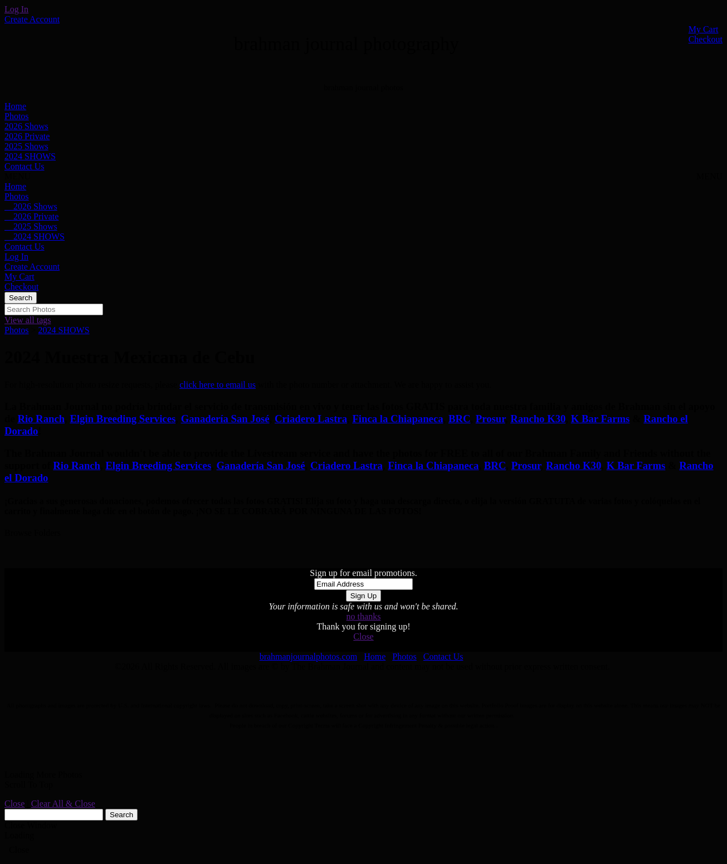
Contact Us (24, 166)
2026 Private (27, 136)
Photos (16, 116)
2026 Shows (26, 126)
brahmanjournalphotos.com (309, 656)
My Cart (704, 29)
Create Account (32, 19)
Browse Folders (32, 533)
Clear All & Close (63, 803)
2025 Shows (26, 146)
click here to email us (217, 384)
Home (15, 106)
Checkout (706, 39)
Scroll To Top (28, 784)
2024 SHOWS (30, 156)
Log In (16, 9)
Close (363, 636)
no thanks (364, 616)
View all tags (27, 320)
